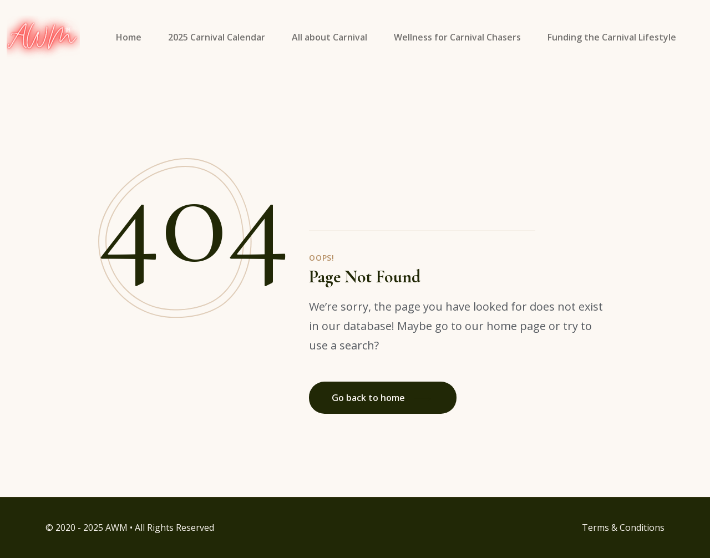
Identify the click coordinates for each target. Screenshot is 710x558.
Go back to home (381, 398)
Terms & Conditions (623, 527)
